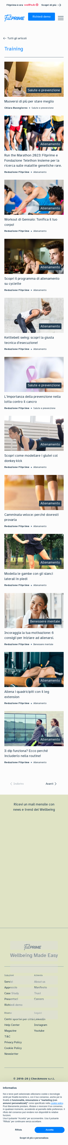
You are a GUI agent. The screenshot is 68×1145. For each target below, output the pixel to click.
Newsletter (11, 1054)
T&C (7, 1036)
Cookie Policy (13, 1048)
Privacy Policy (13, 1042)
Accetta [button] (49, 1130)
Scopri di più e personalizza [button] (34, 1138)
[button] (41, 17)
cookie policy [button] (57, 1103)
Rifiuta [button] (18, 1130)
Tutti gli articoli (17, 38)
